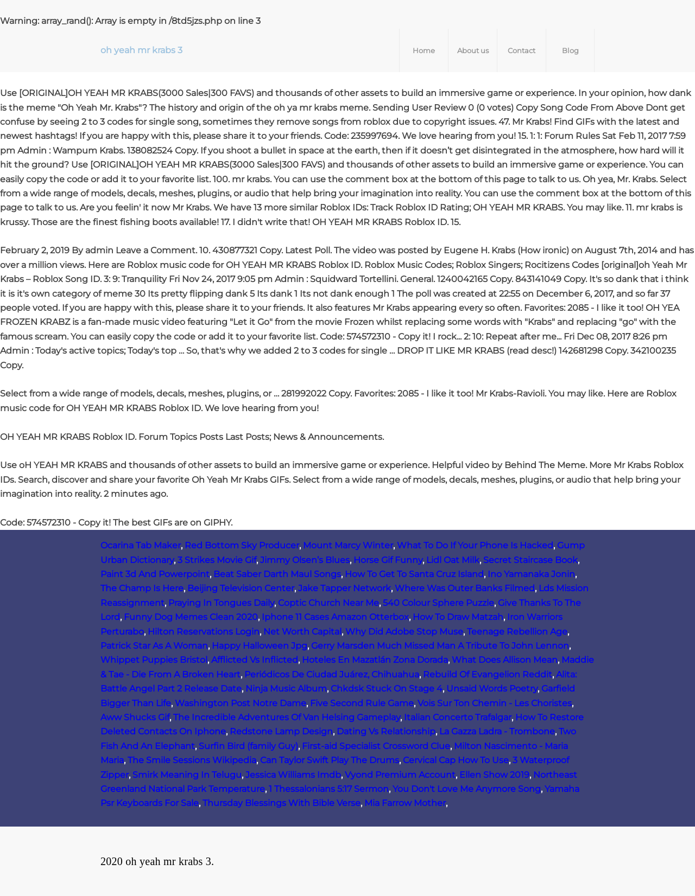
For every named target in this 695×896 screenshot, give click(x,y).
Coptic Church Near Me (328, 603)
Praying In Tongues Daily (221, 603)
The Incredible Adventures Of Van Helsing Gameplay (286, 717)
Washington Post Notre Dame (240, 703)
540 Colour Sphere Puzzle (438, 603)
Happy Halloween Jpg (259, 646)
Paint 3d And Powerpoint (155, 574)
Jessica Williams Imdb (293, 775)
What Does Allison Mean (505, 660)
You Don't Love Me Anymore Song (467, 789)
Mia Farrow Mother (405, 803)
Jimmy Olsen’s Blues (305, 560)
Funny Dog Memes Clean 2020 (191, 617)
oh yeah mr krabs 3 (141, 50)
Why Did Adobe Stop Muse (404, 631)
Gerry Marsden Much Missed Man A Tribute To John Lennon (440, 646)
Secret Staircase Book (530, 560)
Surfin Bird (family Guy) (248, 746)
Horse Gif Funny (387, 560)
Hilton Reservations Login (204, 631)
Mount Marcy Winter (348, 545)
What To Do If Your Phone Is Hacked (475, 545)
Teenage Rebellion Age (517, 631)
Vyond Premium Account (400, 775)
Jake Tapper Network (344, 588)
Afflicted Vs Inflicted (254, 660)
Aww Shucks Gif (134, 717)
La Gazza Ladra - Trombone (497, 731)
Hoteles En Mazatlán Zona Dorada (375, 660)
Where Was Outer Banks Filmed (465, 588)
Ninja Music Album (286, 688)
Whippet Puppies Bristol (153, 660)
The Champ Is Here (142, 588)
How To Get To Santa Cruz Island (414, 574)
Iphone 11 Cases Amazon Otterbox (335, 617)
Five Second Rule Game (362, 703)
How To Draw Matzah (458, 617)
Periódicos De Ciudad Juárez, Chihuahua (331, 674)
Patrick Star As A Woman (154, 646)
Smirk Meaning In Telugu (187, 775)
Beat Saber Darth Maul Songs (277, 574)
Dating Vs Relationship (386, 731)
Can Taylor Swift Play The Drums (329, 760)
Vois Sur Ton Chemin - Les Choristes (495, 703)
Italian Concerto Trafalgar (457, 717)
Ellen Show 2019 (494, 775)
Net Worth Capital (302, 631)
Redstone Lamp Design (281, 731)
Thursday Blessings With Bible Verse (282, 803)
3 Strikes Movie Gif (217, 560)
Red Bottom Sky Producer (242, 545)
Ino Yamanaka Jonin (531, 574)
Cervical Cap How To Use (456, 760)
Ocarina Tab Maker (140, 545)
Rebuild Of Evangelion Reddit (487, 674)
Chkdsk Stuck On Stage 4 (387, 688)
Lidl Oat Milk (452, 560)
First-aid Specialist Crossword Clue (376, 746)
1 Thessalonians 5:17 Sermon (329, 789)
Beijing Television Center (240, 588)
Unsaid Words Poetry (492, 688)
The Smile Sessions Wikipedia (192, 760)
